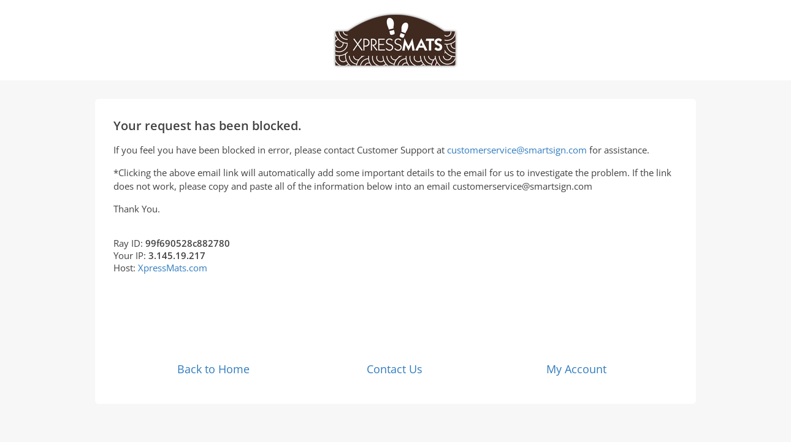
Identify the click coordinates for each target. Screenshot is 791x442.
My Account (576, 369)
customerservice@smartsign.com (517, 150)
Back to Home (213, 369)
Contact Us (394, 369)
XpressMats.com (172, 268)
